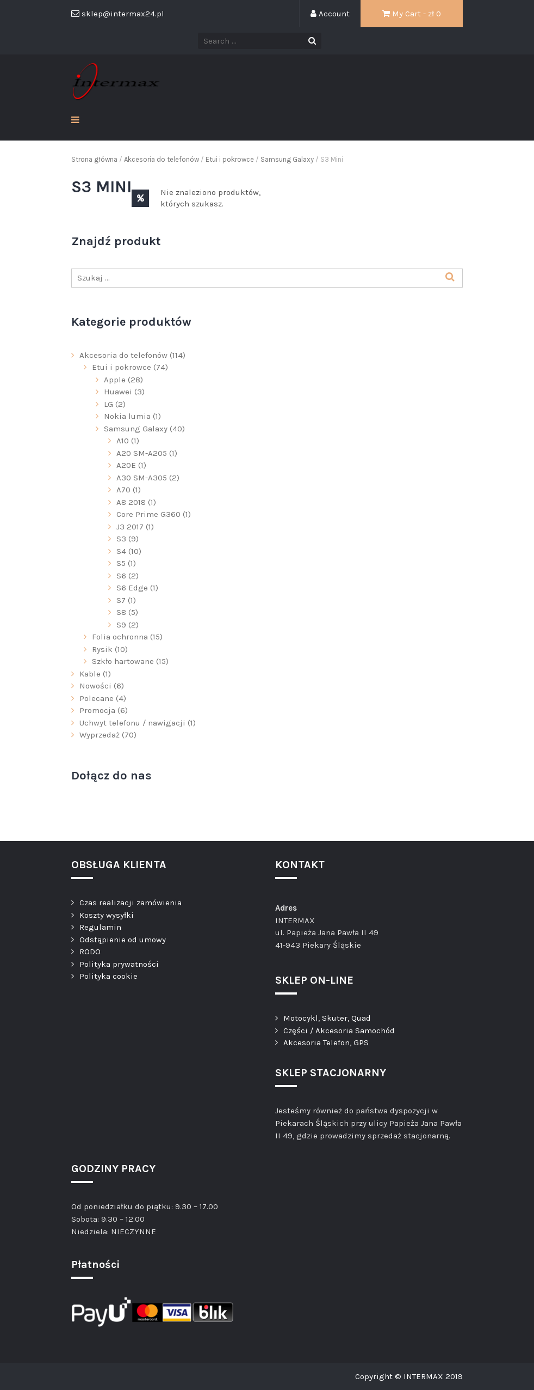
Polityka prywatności (119, 964)
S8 (121, 612)
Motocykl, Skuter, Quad (327, 1018)
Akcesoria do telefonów (161, 159)
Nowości (95, 686)
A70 (123, 490)
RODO (90, 951)
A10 (122, 441)
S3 (121, 539)
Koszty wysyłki (106, 915)
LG (108, 404)
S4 (121, 551)
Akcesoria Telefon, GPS (326, 1042)
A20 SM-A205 (141, 453)
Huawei (118, 392)
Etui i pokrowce (230, 159)
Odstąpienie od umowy (122, 939)
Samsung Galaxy (287, 159)
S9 (121, 625)
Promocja (97, 710)
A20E (126, 465)
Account (330, 14)
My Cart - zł (411, 14)
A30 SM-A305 (141, 478)
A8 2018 (131, 502)
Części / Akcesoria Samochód (339, 1030)
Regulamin (100, 927)
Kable (90, 674)
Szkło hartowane (123, 661)
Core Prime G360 (148, 514)
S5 (121, 563)
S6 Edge (132, 588)
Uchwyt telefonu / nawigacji (132, 723)
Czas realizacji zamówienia (130, 902)
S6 (121, 576)
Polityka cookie (108, 976)
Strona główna (94, 159)
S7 (121, 600)
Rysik (102, 649)
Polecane (96, 698)
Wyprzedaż (99, 735)
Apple (115, 380)
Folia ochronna (120, 637)
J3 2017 (130, 527)
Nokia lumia (127, 416)
